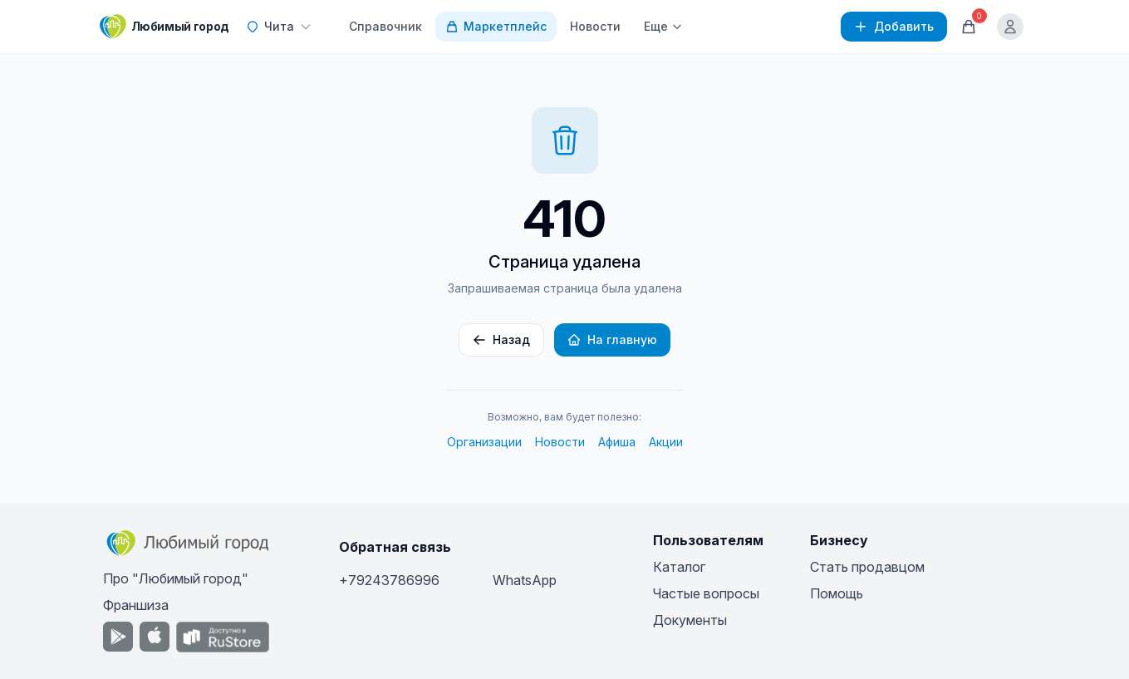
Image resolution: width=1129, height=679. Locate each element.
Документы (690, 620)
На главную (612, 339)
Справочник (385, 26)
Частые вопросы (706, 593)
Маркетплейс (496, 26)
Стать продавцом (867, 566)
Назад (501, 339)
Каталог (679, 566)
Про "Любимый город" (175, 578)
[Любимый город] (164, 26)
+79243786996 (389, 580)
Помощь (836, 593)
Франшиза (136, 605)
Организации (484, 442)
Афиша (617, 442)
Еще (663, 26)
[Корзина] (969, 27)
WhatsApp (525, 580)
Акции (666, 442)
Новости (595, 26)
